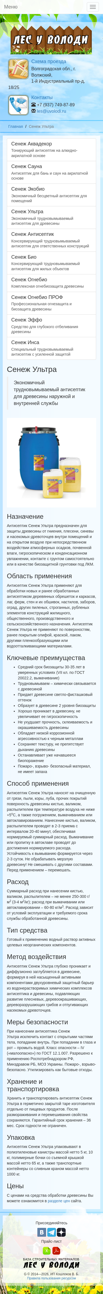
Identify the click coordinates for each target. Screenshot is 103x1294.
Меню (11, 7)
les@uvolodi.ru (51, 111)
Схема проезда (48, 61)
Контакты (42, 97)
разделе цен (59, 1201)
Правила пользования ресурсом (51, 1278)
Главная (15, 126)
